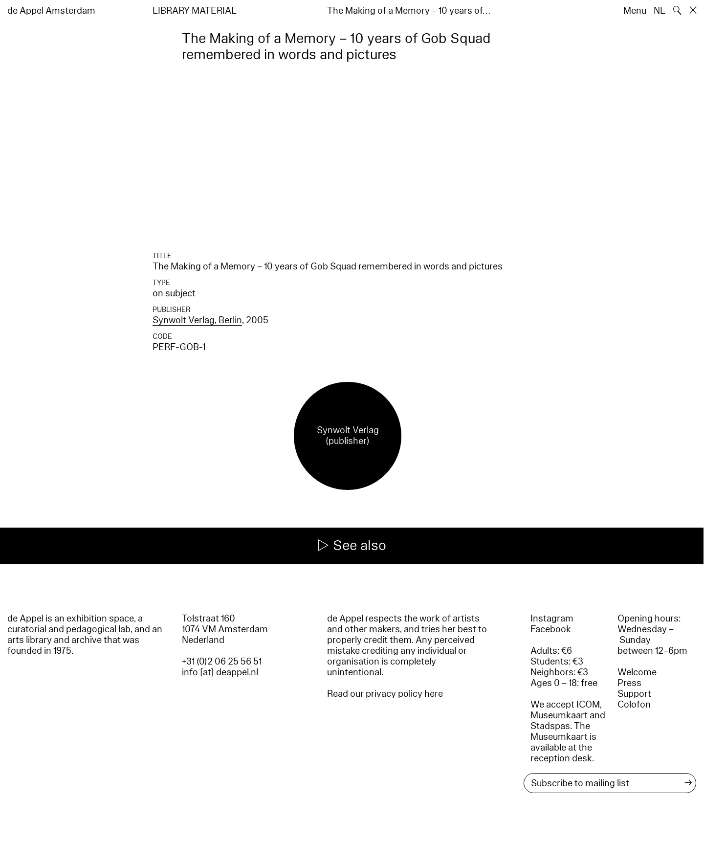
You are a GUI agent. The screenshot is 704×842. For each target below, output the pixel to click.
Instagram (551, 618)
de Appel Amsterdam (51, 10)
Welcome (637, 672)
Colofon (634, 704)
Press (629, 683)
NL (659, 10)
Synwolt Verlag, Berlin (197, 320)
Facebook (550, 629)
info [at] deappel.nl (220, 672)
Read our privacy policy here (385, 693)
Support (634, 693)
